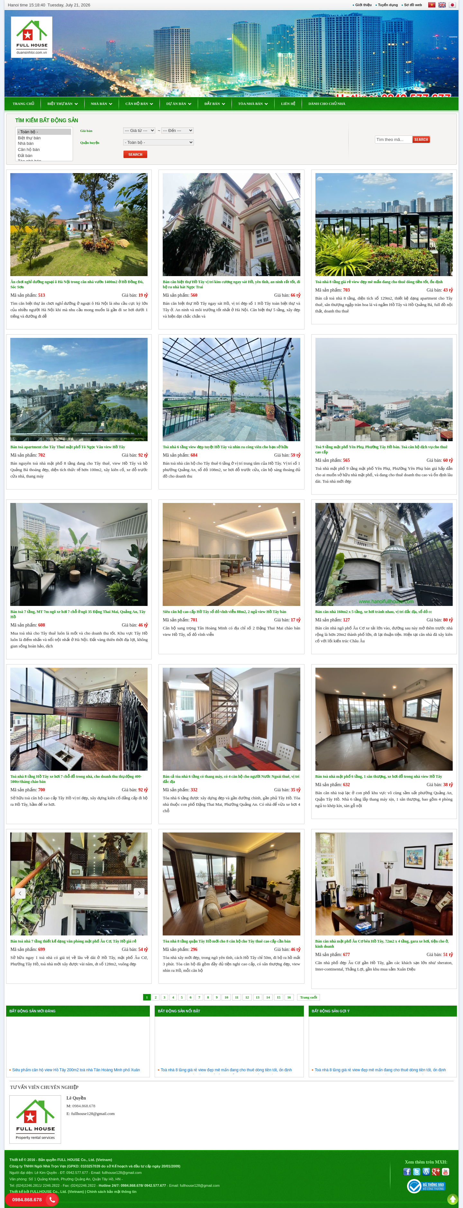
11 (236, 997)
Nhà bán (44, 143)
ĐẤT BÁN (214, 104)
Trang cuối (308, 997)
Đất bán (44, 156)
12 (247, 997)
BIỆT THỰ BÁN (62, 104)
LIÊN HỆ (288, 104)
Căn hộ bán (44, 149)
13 (257, 997)
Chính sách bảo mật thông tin (111, 1192)
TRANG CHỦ (23, 104)
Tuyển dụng (388, 5)
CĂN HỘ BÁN (139, 104)
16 (289, 997)
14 (268, 997)
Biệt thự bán (44, 138)
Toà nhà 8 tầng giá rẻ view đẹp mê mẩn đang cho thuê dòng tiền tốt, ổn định (226, 1073)
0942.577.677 (77, 1173)
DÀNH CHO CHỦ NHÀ (326, 104)
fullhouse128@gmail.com (93, 1113)
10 (226, 997)
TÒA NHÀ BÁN (253, 104)
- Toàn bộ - (44, 132)
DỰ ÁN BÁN (178, 104)
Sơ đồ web (413, 5)
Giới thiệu (363, 5)
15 (278, 997)
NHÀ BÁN (101, 104)
